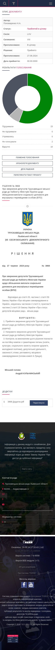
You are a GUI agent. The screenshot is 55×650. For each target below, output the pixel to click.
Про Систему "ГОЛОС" (27, 573)
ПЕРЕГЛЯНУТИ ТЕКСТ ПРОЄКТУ (27, 175)
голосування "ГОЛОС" (40, 596)
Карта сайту (27, 469)
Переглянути (38, 403)
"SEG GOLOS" (27, 624)
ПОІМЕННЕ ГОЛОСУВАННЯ (27, 158)
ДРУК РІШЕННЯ (27, 169)
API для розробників (27, 567)
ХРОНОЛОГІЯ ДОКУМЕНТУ (27, 163)
